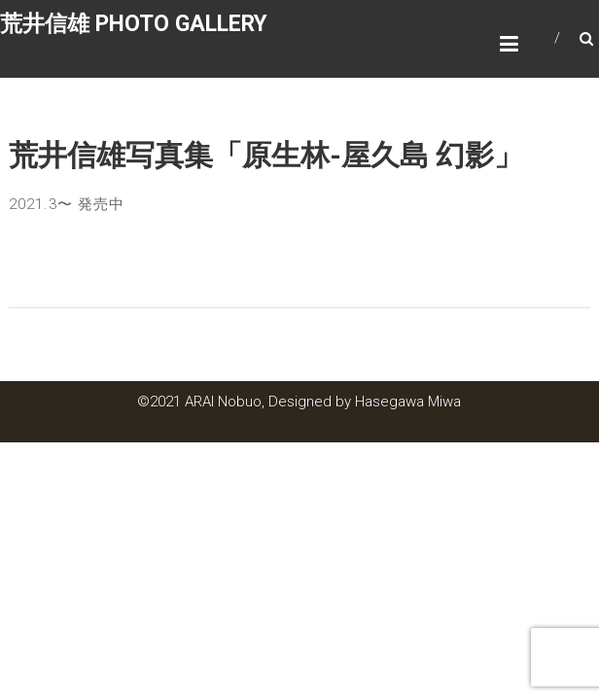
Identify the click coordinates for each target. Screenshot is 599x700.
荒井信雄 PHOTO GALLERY (133, 24)
